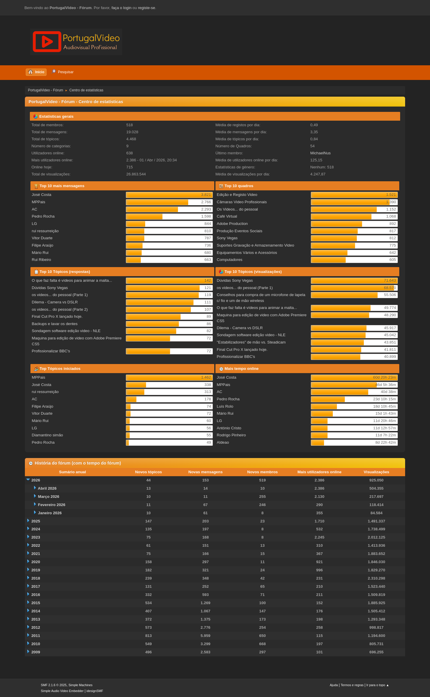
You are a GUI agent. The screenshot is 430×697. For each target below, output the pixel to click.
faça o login (121, 8)
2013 (35, 619)
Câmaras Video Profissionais (242, 202)
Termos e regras (352, 685)
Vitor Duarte (42, 238)
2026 (35, 480)
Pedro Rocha (43, 216)
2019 (35, 570)
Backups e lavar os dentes (55, 324)
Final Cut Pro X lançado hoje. (57, 316)
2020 (35, 562)
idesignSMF (94, 691)
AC (34, 209)
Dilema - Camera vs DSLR (55, 302)
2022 (35, 545)
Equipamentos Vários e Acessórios (247, 252)
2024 (35, 529)
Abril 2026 (47, 488)
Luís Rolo (225, 406)
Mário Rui (40, 252)
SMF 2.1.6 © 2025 (54, 685)
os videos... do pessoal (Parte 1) (60, 295)
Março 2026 (48, 496)
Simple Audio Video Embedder (62, 691)
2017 (35, 586)
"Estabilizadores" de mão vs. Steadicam (251, 342)
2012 (35, 627)
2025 (35, 521)
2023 (35, 537)
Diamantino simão (47, 435)
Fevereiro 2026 (51, 505)
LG (34, 223)
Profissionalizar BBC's (51, 351)
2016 (35, 594)
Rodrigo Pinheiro (231, 435)
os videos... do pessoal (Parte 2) (60, 309)
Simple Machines (80, 685)
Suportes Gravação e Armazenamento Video (255, 245)
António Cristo (229, 428)
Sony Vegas (227, 238)
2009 (35, 652)
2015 (35, 603)
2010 (35, 644)
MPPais (38, 202)
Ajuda (334, 685)
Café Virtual (227, 216)
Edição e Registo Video (237, 194)
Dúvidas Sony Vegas (50, 288)
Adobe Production (232, 223)
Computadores (229, 259)
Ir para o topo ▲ (377, 685)
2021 (35, 553)
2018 (35, 578)
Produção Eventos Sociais (240, 231)
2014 (35, 611)
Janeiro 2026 (50, 513)
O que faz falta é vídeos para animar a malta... (72, 280)
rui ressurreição (45, 231)
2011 (35, 635)
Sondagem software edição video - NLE (66, 331)
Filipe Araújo (42, 245)
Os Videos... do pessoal (237, 209)
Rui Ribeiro (41, 259)
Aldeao (223, 442)
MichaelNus (320, 153)
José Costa (42, 194)
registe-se (146, 8)
